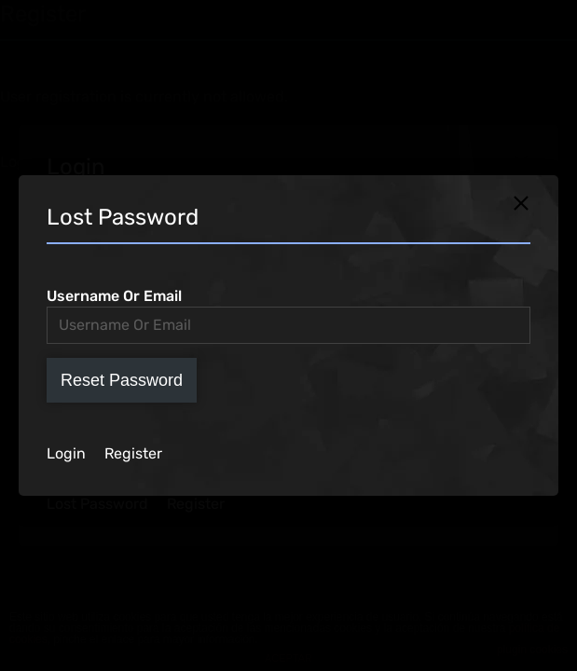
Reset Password (122, 380)
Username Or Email (114, 296)
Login (66, 453)
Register (133, 453)
